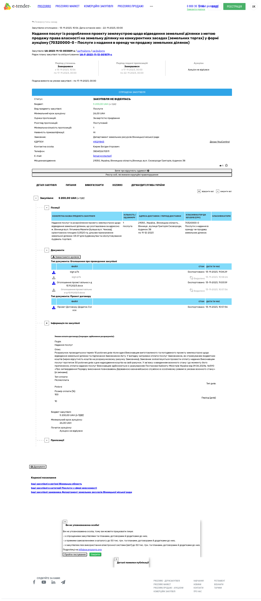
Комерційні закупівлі (98, 6)
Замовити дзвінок (196, 10)
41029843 (98, 141)
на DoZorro (98, 51)
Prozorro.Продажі (130, 6)
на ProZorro (84, 51)
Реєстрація (234, 7)
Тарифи (218, 582)
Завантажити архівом (65, 257)
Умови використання (92, 597)
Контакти (198, 582)
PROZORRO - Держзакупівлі (167, 575)
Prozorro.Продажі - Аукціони (168, 582)
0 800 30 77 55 (195, 6)
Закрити (95, 549)
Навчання (199, 575)
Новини (197, 579)
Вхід (215, 7)
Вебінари (218, 579)
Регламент (219, 575)
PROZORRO (44, 6)
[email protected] (102, 156)
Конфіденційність (73, 597)
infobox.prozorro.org (90, 544)
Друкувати (38, 466)
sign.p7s (74, 271)
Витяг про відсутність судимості (132, 171)
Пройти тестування (75, 549)
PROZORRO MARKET (67, 6)
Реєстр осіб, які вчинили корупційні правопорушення (132, 174)
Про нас (198, 586)
